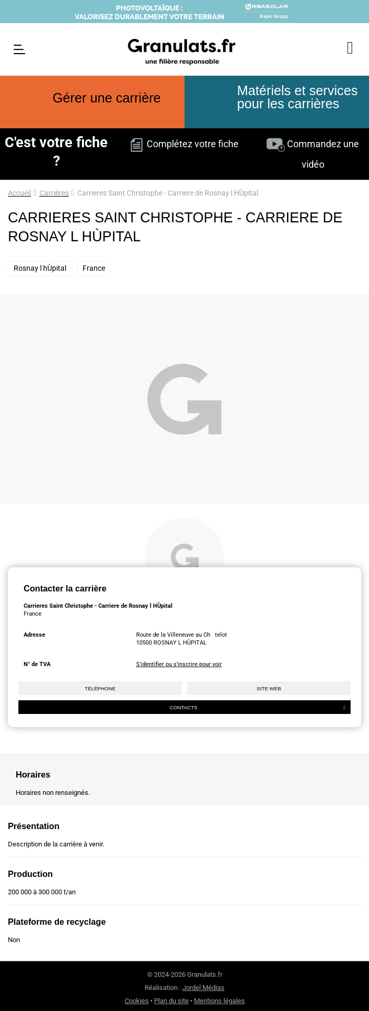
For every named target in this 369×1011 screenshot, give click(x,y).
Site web (269, 688)
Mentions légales (219, 1001)
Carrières (54, 193)
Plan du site (171, 1001)
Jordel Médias (203, 988)
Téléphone (100, 688)
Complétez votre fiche (184, 143)
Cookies (137, 1001)
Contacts (257, 707)
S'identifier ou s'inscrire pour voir (179, 664)
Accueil (19, 193)
